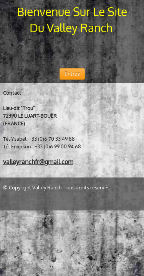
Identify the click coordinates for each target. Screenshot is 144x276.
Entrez (72, 74)
